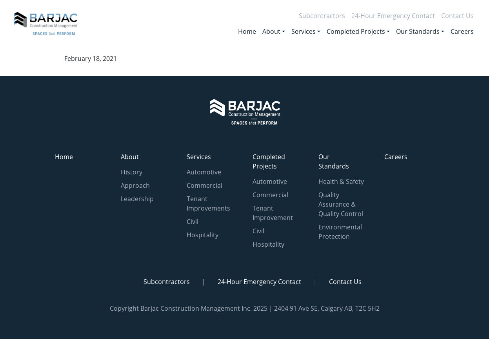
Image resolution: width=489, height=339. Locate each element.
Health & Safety (341, 181)
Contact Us (457, 15)
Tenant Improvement (273, 213)
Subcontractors (322, 15)
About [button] (271, 31)
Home (247, 31)
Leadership (137, 198)
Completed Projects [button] (356, 31)
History (131, 172)
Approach (135, 185)
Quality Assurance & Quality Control (340, 204)
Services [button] (303, 31)
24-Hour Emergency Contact (393, 15)
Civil (192, 221)
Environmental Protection (340, 232)
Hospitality (202, 235)
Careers (462, 31)
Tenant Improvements (208, 203)
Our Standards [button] (418, 31)
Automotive (204, 172)
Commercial (204, 185)
